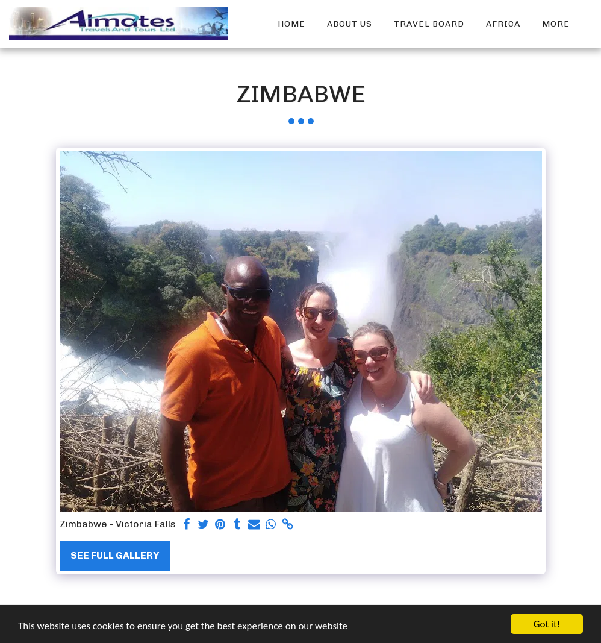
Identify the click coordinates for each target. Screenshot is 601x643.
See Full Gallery (114, 555)
